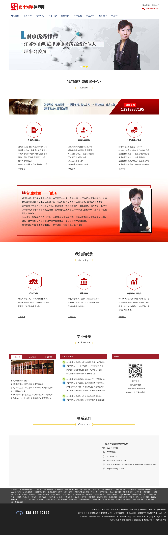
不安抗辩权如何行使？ (20, 381)
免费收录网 (68, 497)
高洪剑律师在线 (78, 494)
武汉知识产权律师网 (55, 492)
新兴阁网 (146, 492)
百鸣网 (33, 497)
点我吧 (17, 494)
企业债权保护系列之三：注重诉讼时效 (134, 161)
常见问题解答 (67, 356)
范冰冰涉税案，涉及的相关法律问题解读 (27, 384)
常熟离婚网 (96, 500)
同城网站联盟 (137, 494)
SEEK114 (22, 500)
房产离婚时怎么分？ (26, 161)
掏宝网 (83, 497)
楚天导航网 (42, 497)
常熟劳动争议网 (84, 500)
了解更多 (21, 169)
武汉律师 (37, 489)
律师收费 (78, 16)
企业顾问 (65, 16)
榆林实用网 (145, 497)
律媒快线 (89, 494)
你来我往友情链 (112, 494)
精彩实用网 (123, 497)
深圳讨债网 (66, 494)
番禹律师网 (112, 497)
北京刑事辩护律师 (26, 489)
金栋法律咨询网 (115, 492)
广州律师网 (59, 489)
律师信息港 (132, 489)
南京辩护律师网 (107, 489)
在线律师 (40, 500)
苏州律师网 (19, 502)
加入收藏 (146, 5)
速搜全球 (91, 497)
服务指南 (124, 509)
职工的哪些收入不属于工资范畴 (81, 154)
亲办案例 (90, 16)
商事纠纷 (40, 16)
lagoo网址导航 (125, 494)
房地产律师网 (102, 497)
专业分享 (114, 509)
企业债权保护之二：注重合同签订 (132, 157)
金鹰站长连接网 (138, 500)
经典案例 (133, 509)
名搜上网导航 (62, 500)
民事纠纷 (52, 16)
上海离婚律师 (48, 489)
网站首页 (15, 16)
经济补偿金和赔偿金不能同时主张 (82, 150)
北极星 (59, 497)
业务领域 (103, 16)
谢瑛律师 (81, 513)
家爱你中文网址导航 (123, 500)
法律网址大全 (50, 500)
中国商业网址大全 (22, 497)
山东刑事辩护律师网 (145, 489)
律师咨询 (95, 489)
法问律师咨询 (99, 494)
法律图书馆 (73, 500)
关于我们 (105, 509)
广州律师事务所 (120, 489)
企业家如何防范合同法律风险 (80, 147)
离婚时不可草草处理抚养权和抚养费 (32, 164)
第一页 (24, 494)
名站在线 (51, 497)
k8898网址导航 (85, 489)
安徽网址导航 (134, 497)
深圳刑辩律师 (128, 492)
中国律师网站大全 (71, 489)
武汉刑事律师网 (40, 492)
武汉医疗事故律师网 (81, 492)
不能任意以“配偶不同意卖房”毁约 (31, 157)
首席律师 (27, 16)
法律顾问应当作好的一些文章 (130, 147)
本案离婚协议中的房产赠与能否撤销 (32, 154)
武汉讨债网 (68, 492)
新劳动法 (32, 494)
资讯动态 (152, 509)
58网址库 (137, 492)
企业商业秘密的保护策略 (78, 164)
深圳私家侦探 (56, 494)
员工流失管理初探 (75, 161)
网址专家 (94, 492)
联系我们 (155, 5)
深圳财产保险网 (108, 500)
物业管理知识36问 (18, 391)
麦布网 (76, 497)
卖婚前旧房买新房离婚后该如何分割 (32, 147)
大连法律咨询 (27, 492)
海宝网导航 (103, 492)
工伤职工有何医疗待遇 (77, 157)
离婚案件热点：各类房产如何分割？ (32, 150)
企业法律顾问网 (43, 494)
